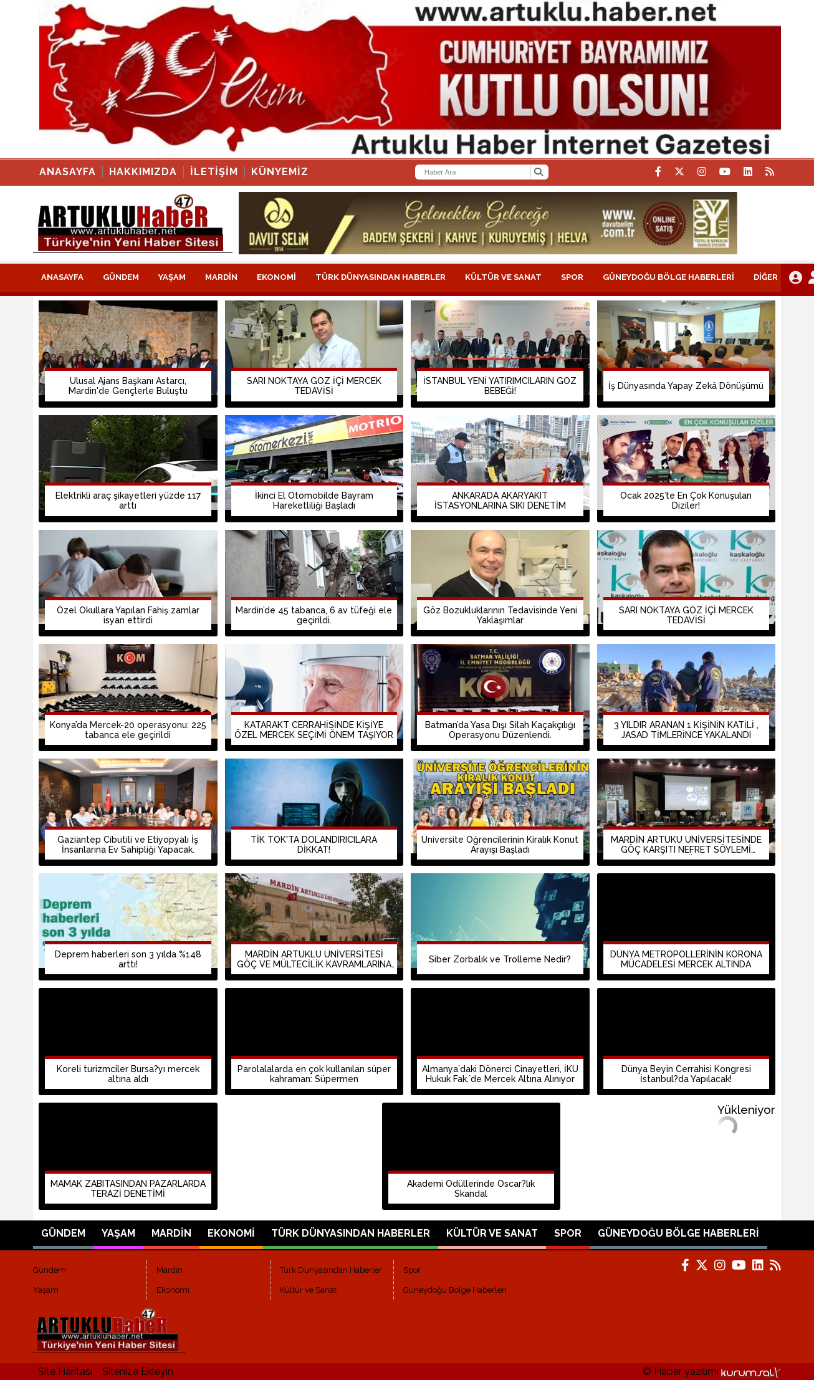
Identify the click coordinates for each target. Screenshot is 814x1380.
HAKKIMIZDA (143, 172)
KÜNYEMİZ (280, 172)
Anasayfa (67, 172)
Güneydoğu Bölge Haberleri (668, 277)
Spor (572, 277)
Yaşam (172, 277)
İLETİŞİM (214, 172)
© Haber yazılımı (712, 1372)
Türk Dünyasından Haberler (380, 277)
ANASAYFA (62, 277)
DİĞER (766, 277)
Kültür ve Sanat (503, 277)
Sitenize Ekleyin (137, 1372)
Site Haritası (65, 1372)
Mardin (221, 277)
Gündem (121, 277)
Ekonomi (276, 277)
